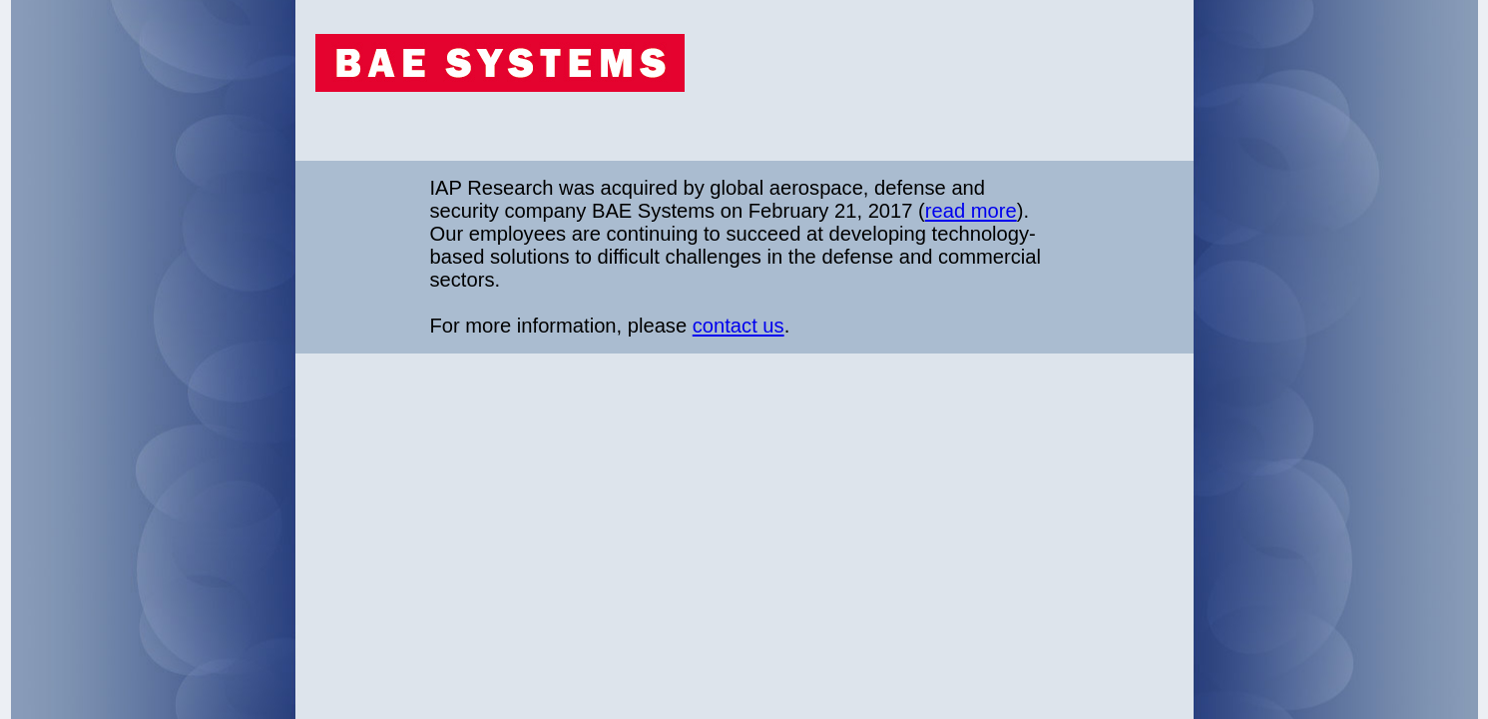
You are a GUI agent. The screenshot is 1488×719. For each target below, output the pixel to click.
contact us (738, 326)
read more (971, 211)
